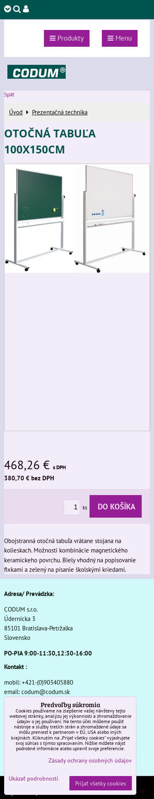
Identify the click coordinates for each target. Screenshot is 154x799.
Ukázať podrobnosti (33, 778)
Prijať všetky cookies (100, 783)
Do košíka (116, 506)
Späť (9, 94)
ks (77, 507)
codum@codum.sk (45, 691)
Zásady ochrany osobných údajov (90, 760)
